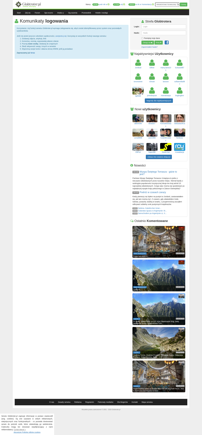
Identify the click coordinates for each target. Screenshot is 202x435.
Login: (137, 27)
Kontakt (135, 402)
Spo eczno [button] (48, 13)
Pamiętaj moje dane (150, 38)
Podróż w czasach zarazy (153, 192)
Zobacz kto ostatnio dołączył (159, 157)
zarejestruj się (60, 36)
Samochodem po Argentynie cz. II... (152, 213)
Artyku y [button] (60, 13)
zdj (119, 4)
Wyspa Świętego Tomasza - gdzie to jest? (158, 173)
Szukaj (183, 4)
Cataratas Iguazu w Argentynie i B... (152, 211)
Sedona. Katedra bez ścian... (149, 208)
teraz (33, 53)
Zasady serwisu (64, 402)
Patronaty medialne (105, 402)
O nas (51, 402)
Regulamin (89, 402)
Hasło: (137, 33)
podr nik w (101, 4)
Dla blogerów (122, 402)
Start (19, 13)
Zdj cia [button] (27, 13)
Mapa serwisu (147, 402)
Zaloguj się (148, 42)
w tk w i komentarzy (141, 4)
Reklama (77, 402)
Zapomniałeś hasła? (149, 47)
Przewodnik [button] (86, 13)
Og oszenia (72, 13)
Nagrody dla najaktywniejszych (158, 101)
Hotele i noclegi (101, 13)
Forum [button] (37, 13)
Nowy (158, 42)
